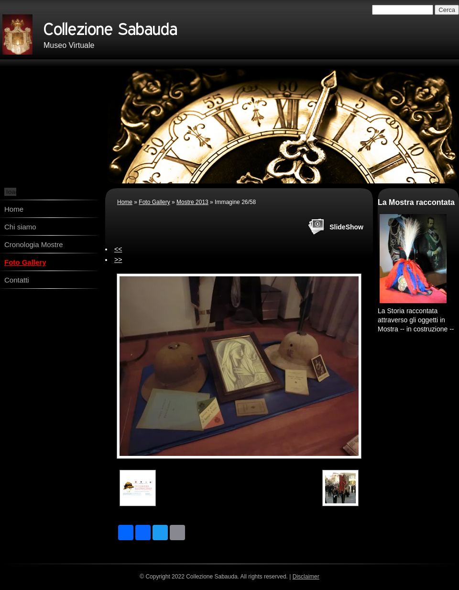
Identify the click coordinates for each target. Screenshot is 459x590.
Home (13, 209)
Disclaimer (306, 576)
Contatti (16, 280)
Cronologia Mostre (33, 244)
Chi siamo (20, 227)
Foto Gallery (25, 262)
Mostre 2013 (192, 202)
